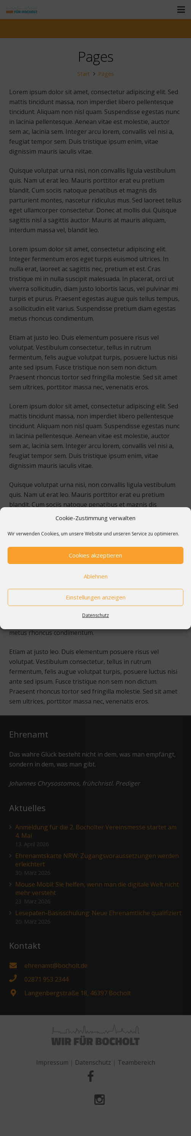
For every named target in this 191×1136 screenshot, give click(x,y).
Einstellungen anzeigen (96, 597)
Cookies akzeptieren (95, 555)
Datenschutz (95, 615)
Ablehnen (96, 576)
